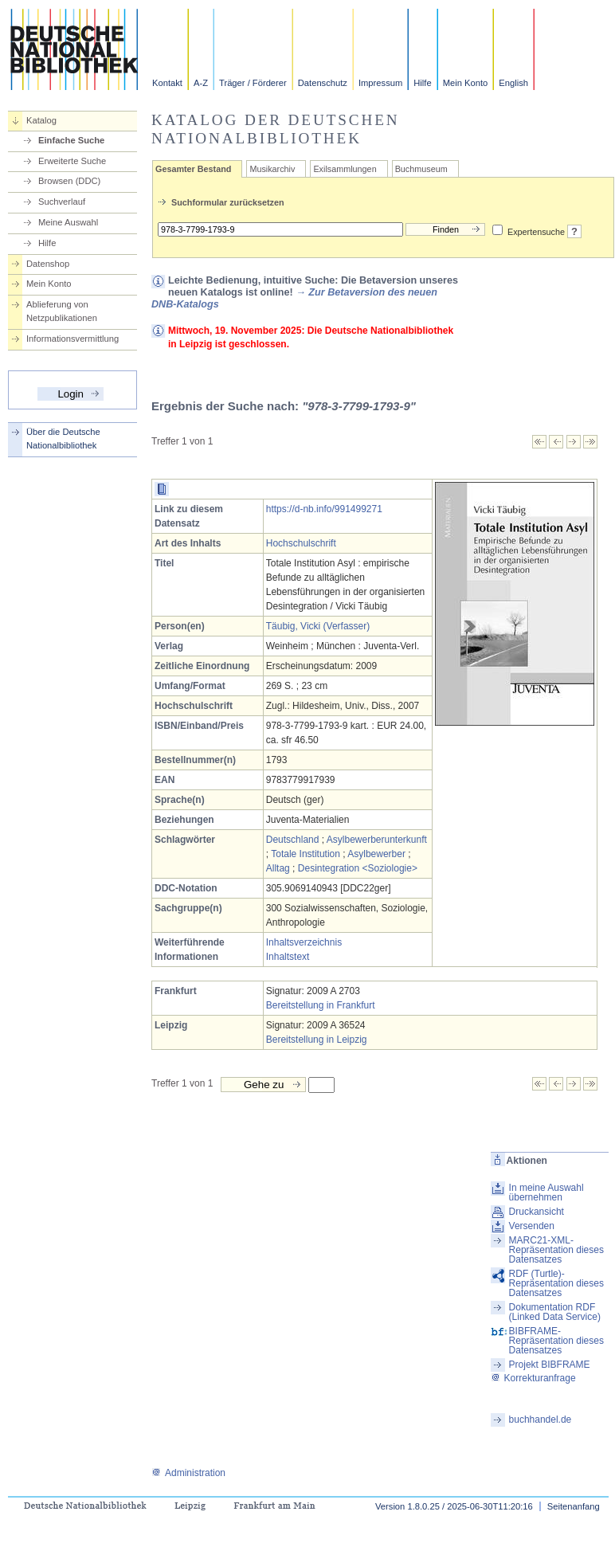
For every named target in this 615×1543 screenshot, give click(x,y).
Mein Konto (465, 83)
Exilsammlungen (344, 169)
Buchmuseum (421, 169)
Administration (188, 1472)
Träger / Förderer (253, 83)
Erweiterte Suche (72, 161)
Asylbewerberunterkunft (377, 839)
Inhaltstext (288, 956)
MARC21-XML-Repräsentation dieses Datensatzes (556, 1250)
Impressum (380, 83)
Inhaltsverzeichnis (304, 942)
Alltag (278, 868)
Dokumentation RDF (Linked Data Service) (555, 1312)
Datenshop (47, 263)
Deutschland (292, 839)
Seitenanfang (573, 1506)
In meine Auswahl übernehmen (546, 1192)
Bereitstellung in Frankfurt (320, 1005)
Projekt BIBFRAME (549, 1364)
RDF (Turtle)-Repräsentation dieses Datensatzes (556, 1283)
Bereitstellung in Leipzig (316, 1039)
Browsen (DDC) (69, 181)
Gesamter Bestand (193, 169)
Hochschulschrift (301, 543)
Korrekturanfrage (533, 1378)
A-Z (201, 83)
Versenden (531, 1226)
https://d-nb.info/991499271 (324, 509)
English (513, 83)
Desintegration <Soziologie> (357, 868)
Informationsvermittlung (72, 338)
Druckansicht (536, 1211)
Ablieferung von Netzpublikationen (61, 311)
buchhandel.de (540, 1419)
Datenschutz (322, 83)
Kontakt (167, 83)
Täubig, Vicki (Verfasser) (318, 626)
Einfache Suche (71, 140)
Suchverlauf (61, 201)
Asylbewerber (376, 854)
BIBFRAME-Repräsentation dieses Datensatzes (556, 1341)
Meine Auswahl (68, 222)
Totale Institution (305, 854)
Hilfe (422, 83)
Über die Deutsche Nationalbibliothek (63, 438)
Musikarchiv (272, 169)
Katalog (41, 120)
